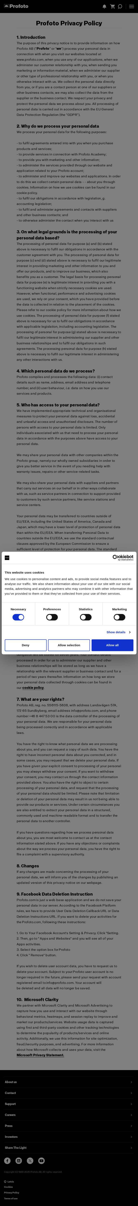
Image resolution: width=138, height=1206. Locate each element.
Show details (116, 632)
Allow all (112, 645)
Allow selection (69, 645)
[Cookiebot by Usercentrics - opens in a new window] (115, 558)
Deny (25, 645)
